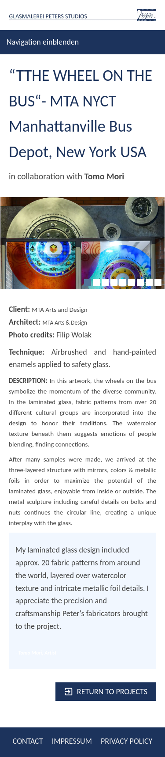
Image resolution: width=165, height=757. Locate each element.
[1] (87, 282)
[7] (140, 282)
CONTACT (28, 741)
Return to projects (105, 691)
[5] (122, 282)
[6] (131, 282)
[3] (105, 282)
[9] (157, 282)
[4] (113, 282)
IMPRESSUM (72, 741)
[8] (149, 282)
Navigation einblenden (43, 42)
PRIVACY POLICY (126, 741)
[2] (96, 282)
